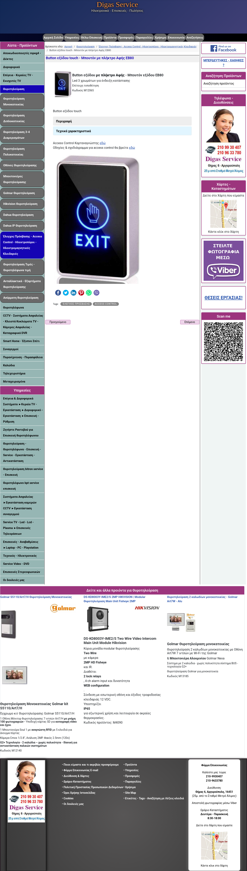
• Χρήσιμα (130, 787)
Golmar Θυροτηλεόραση (19, 193)
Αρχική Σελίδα (53, 37)
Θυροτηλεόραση (14, 89)
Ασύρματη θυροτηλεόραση (20, 297)
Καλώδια (9, 365)
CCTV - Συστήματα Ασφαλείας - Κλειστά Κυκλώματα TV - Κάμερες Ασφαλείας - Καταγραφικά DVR (23, 324)
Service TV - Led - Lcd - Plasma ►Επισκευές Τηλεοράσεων (18, 528)
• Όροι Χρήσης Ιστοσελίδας (79, 792)
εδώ (103, 143)
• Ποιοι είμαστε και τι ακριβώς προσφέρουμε (90, 764)
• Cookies (68, 798)
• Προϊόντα (130, 764)
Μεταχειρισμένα (14, 381)
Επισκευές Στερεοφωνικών (21, 572)
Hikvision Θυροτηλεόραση (20, 204)
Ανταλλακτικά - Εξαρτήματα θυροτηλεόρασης (22, 284)
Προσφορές (126, 37)
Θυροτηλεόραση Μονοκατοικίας (14, 101)
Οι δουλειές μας (14, 580)
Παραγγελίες (144, 37)
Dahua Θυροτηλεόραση (18, 215)
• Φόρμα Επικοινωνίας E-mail (80, 770)
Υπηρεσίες (72, 37)
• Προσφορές (132, 776)
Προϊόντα (110, 37)
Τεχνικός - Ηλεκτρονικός (20, 555)
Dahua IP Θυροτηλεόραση (20, 225)
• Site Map (130, 792)
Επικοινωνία (176, 37)
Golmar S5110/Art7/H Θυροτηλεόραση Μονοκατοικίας (36, 597)
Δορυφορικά (11, 67)
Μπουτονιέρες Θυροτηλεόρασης (14, 179)
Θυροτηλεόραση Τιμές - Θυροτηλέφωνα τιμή (19, 267)
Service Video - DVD (16, 564)
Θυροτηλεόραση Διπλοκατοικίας (14, 118)
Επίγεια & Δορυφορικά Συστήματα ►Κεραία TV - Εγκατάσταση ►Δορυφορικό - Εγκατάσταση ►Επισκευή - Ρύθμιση (23, 410)
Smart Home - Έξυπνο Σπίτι (21, 341)
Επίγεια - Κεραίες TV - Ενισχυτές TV (18, 78)
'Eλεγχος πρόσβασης (76, 304)
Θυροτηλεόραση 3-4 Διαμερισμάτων (16, 135)
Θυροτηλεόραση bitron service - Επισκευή (23, 472)
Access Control (106, 304)
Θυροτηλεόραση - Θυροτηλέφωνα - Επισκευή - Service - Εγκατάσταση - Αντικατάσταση (22, 452)
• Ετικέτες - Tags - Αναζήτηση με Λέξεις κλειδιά (154, 798)
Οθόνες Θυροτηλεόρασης (20, 165)
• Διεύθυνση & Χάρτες (75, 776)
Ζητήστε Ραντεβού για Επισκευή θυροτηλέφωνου (20, 432)
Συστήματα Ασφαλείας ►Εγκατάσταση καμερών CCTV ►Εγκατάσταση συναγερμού (19, 505)
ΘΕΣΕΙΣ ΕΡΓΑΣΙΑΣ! (224, 297)
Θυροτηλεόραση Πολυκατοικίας (14, 151)
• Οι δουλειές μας (73, 803)
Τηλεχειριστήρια (14, 373)
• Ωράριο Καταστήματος (76, 781)
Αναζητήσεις (194, 37)
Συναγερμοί (11, 349)
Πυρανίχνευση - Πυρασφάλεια (23, 357)
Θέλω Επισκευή (91, 37)
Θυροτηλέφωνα (13, 307)
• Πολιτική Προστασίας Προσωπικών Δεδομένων (92, 787)
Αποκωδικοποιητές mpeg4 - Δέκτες (22, 56)
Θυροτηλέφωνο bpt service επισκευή (21, 485)
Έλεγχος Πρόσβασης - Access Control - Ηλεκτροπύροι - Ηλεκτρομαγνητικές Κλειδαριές (22, 245)
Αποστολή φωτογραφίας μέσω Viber (214, 803)
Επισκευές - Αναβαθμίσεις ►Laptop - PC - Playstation (20, 544)
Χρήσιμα (160, 37)
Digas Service (117, 4)
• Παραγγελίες (132, 781)
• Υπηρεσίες (131, 770)
